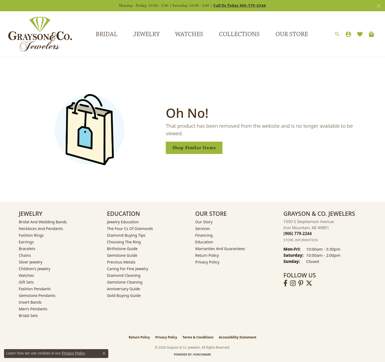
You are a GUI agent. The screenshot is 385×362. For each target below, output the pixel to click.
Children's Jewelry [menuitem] (34, 268)
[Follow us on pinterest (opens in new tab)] (300, 283)
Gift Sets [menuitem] (26, 282)
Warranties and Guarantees (220, 248)
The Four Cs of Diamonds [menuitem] (130, 228)
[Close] (378, 5)
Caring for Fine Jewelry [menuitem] (127, 268)
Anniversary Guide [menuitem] (123, 288)
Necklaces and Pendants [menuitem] (41, 228)
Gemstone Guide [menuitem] (122, 255)
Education (204, 241)
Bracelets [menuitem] (27, 248)
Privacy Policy (207, 262)
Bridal (106, 34)
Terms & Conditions (198, 337)
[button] (337, 34)
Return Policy (207, 255)
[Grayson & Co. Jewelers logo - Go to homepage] (36, 34)
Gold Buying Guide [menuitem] (124, 295)
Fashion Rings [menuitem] (31, 235)
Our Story (204, 221)
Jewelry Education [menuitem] (123, 221)
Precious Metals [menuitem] (121, 262)
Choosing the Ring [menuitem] (124, 241)
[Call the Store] (297, 233)
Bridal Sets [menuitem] (28, 315)
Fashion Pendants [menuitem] (35, 288)
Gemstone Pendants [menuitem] (37, 295)
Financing (204, 235)
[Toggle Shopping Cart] (371, 34)
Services (202, 228)
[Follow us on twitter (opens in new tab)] (309, 283)
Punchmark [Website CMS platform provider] (202, 354)
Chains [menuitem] (25, 255)
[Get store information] (300, 240)
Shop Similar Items (194, 148)
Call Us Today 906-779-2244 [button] (239, 5)
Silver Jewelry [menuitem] (31, 262)
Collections (239, 34)
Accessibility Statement (237, 337)
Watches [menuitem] (26, 275)
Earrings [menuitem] (26, 241)
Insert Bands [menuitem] (30, 302)
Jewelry (146, 34)
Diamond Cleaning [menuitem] (123, 275)
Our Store (291, 34)
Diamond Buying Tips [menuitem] (126, 235)
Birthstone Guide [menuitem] (122, 248)
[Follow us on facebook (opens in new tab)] (285, 283)
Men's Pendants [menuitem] (33, 308)
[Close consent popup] (104, 353)
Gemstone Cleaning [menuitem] (125, 282)
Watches (189, 34)
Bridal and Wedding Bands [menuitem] (43, 221)
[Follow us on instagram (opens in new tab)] (293, 283)
